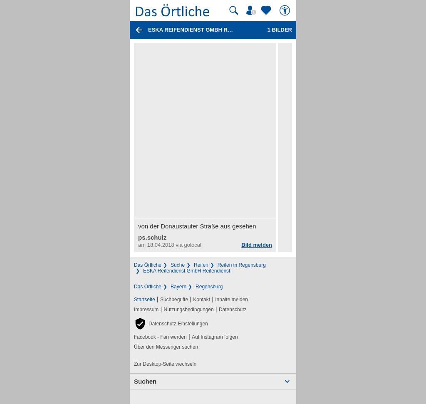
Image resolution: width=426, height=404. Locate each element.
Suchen (145, 381)
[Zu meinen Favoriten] (267, 10)
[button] (171, 323)
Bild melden (256, 245)
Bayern (178, 287)
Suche (178, 265)
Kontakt (201, 299)
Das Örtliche (147, 265)
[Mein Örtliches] (252, 10)
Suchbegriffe (174, 299)
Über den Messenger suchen (166, 347)
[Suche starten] (234, 10)
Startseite (144, 299)
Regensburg (209, 287)
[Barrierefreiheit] (286, 10)
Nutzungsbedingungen (189, 309)
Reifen (201, 265)
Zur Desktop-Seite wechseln (165, 364)
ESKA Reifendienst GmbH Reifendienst (186, 271)
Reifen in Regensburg (242, 265)
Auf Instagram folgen (215, 337)
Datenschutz (233, 309)
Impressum (146, 309)
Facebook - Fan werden (160, 337)
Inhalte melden (231, 299)
